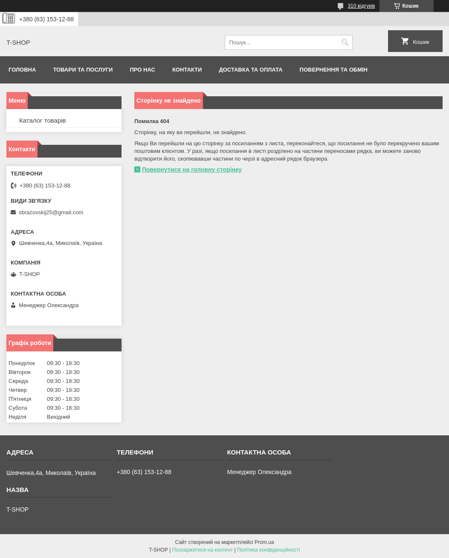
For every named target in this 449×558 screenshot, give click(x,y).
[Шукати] (345, 42)
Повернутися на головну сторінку (192, 169)
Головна (22, 69)
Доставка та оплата (250, 69)
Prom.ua (264, 542)
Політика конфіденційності (268, 550)
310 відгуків (361, 6)
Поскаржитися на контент (202, 550)
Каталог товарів (42, 120)
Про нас (142, 69)
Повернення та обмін (334, 69)
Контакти (187, 69)
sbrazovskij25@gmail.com (51, 212)
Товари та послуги (83, 69)
